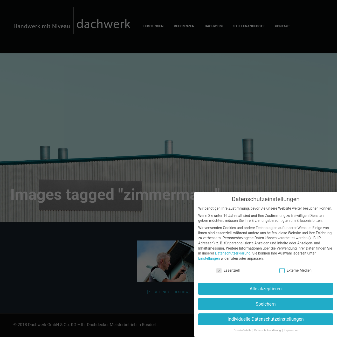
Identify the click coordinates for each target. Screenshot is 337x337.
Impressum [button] (291, 330)
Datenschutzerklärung (232, 253)
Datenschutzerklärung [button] (267, 330)
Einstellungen (209, 258)
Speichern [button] (266, 304)
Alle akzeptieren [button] (266, 288)
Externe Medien (295, 270)
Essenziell (228, 270)
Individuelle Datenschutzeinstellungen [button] (266, 319)
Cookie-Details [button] (243, 330)
